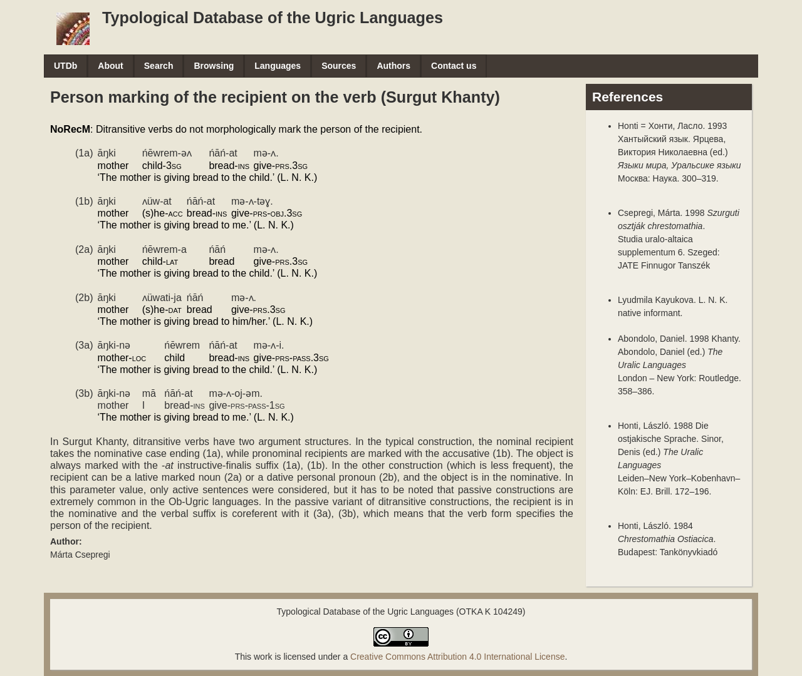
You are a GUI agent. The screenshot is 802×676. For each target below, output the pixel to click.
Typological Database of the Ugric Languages (272, 17)
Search (159, 66)
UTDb (65, 66)
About (110, 66)
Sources (338, 66)
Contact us (453, 66)
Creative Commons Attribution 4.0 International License (457, 657)
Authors (393, 66)
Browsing (214, 66)
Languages (277, 66)
